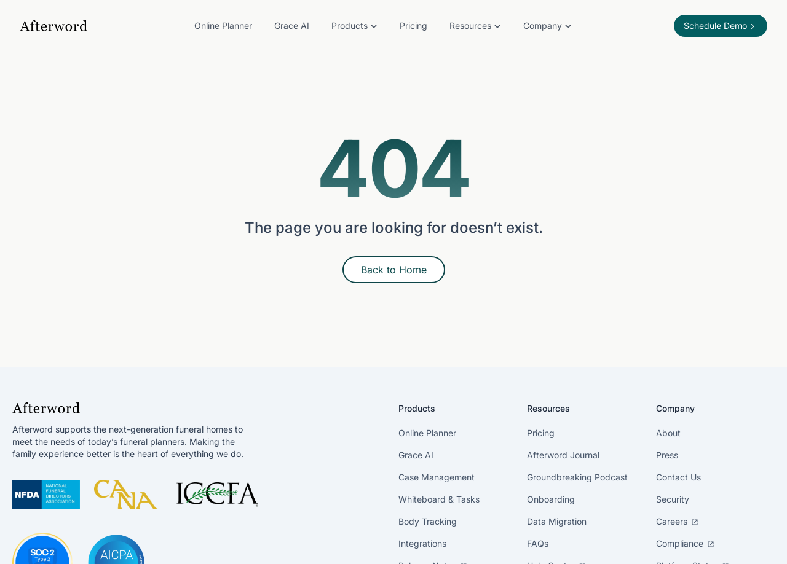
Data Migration (557, 521)
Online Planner (223, 25)
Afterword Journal (563, 455)
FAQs (537, 543)
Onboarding (551, 499)
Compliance (685, 543)
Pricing (413, 25)
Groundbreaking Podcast (577, 477)
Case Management (436, 477)
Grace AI (291, 25)
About (668, 433)
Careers (677, 521)
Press (667, 455)
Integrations (422, 543)
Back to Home (394, 270)
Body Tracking (427, 521)
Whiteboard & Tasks (439, 499)
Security (672, 499)
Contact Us (678, 477)
